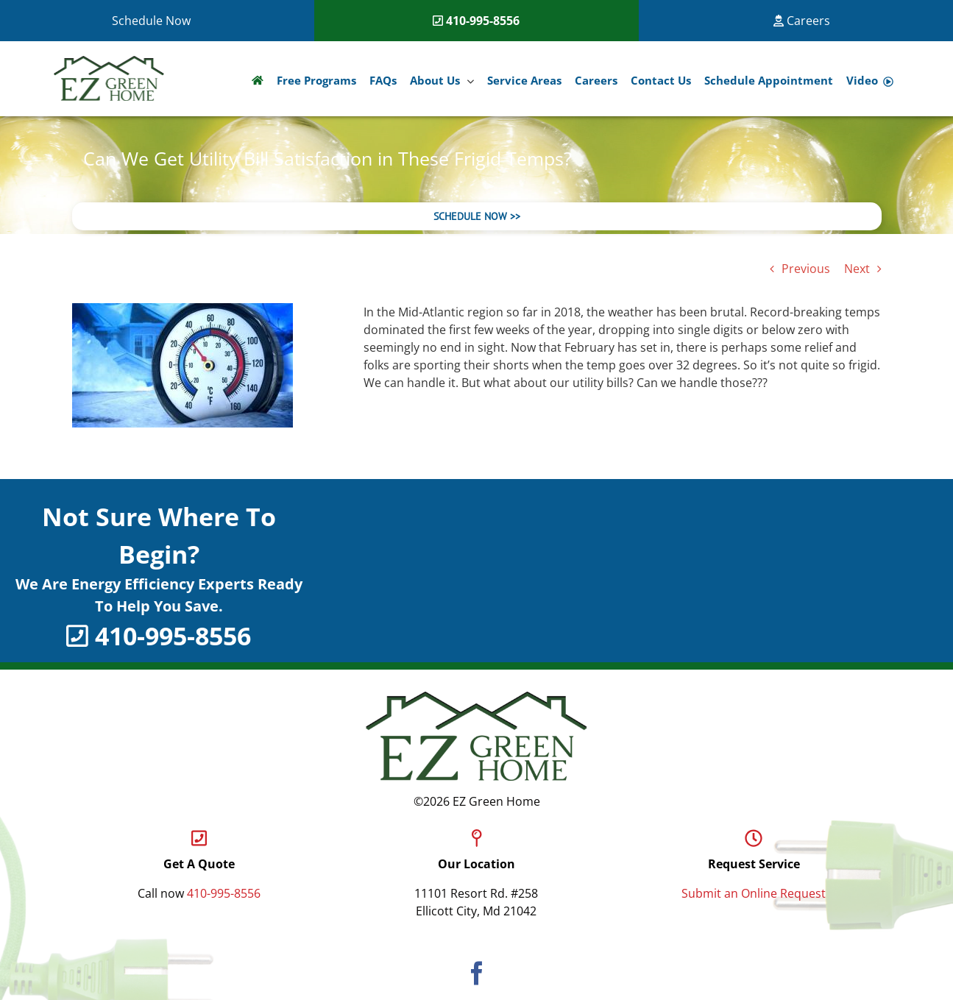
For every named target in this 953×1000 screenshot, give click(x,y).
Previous (806, 268)
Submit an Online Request (753, 893)
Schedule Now (151, 21)
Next (857, 268)
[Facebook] (477, 973)
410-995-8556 (483, 21)
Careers (801, 21)
